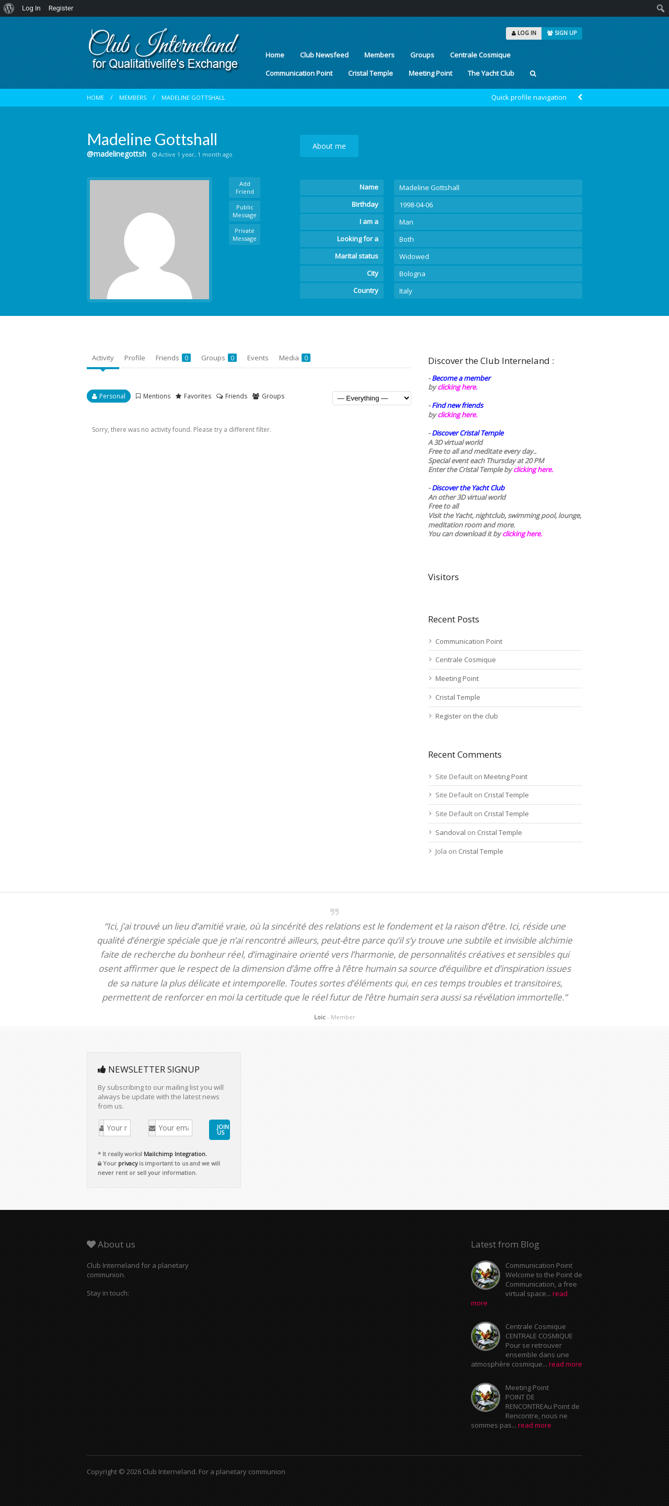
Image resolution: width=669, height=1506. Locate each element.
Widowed (414, 256)
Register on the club (466, 716)
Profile (134, 357)
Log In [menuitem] (31, 8)
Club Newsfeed (324, 55)
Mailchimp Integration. (175, 1154)
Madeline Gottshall (193, 97)
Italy (405, 291)
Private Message (245, 234)
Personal (112, 396)
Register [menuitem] (61, 8)
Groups (422, 55)
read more (565, 1364)
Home (275, 55)
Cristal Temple (370, 73)
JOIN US (223, 1129)
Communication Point (299, 73)
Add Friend (245, 187)
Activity (103, 357)
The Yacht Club (491, 73)
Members (379, 55)
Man (406, 222)
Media (294, 357)
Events (258, 357)
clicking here (521, 533)
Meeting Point (430, 73)
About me (329, 146)
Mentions (156, 396)
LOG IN (524, 33)
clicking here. (457, 387)
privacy (127, 1163)
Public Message (245, 211)
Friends (173, 357)
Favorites (197, 396)
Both (406, 239)
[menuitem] (9, 8)
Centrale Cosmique (480, 55)
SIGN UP (561, 33)
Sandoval (450, 832)
